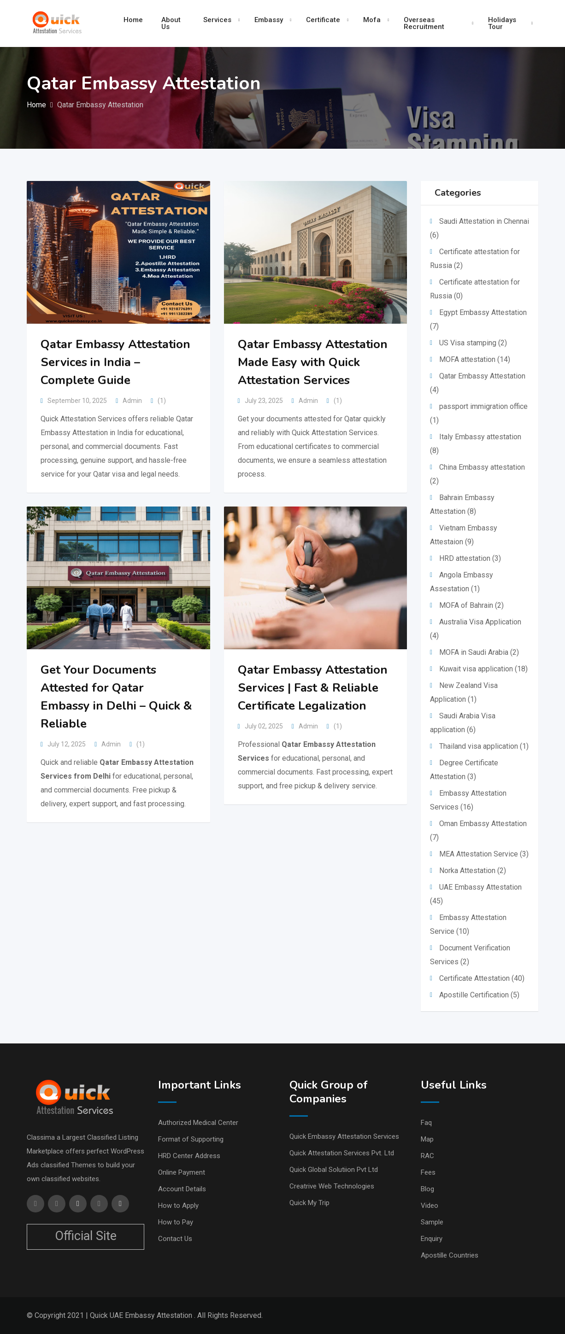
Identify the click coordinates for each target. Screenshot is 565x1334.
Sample (432, 1222)
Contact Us (175, 1239)
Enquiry (431, 1239)
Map (427, 1139)
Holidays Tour (502, 23)
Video (429, 1205)
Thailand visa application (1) (484, 746)
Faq (426, 1122)
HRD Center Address (189, 1156)
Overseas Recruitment (424, 23)
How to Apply (178, 1205)
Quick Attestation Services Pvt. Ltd (341, 1153)
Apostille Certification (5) (479, 994)
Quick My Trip (309, 1203)
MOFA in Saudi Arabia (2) (479, 652)
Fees (428, 1172)
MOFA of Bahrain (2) (471, 605)
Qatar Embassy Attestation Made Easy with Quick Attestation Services (313, 362)
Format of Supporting (191, 1139)
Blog (427, 1189)
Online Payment (181, 1172)
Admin (132, 400)
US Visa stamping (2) (473, 342)
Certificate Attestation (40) (481, 978)
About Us (171, 23)
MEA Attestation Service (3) (484, 854)
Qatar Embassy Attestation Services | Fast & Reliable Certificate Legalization (313, 688)
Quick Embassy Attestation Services (344, 1136)
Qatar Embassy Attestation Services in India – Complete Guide (115, 362)
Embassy (268, 20)
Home (133, 20)
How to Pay (175, 1222)
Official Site (86, 1236)
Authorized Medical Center (198, 1122)
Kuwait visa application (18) (483, 668)
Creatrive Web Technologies (331, 1186)
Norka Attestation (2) (472, 870)
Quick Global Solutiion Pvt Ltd (333, 1169)
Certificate (323, 20)
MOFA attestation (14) (474, 359)
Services (217, 20)
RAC (427, 1156)
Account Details (182, 1189)
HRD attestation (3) (470, 558)
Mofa (372, 20)
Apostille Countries (449, 1255)
